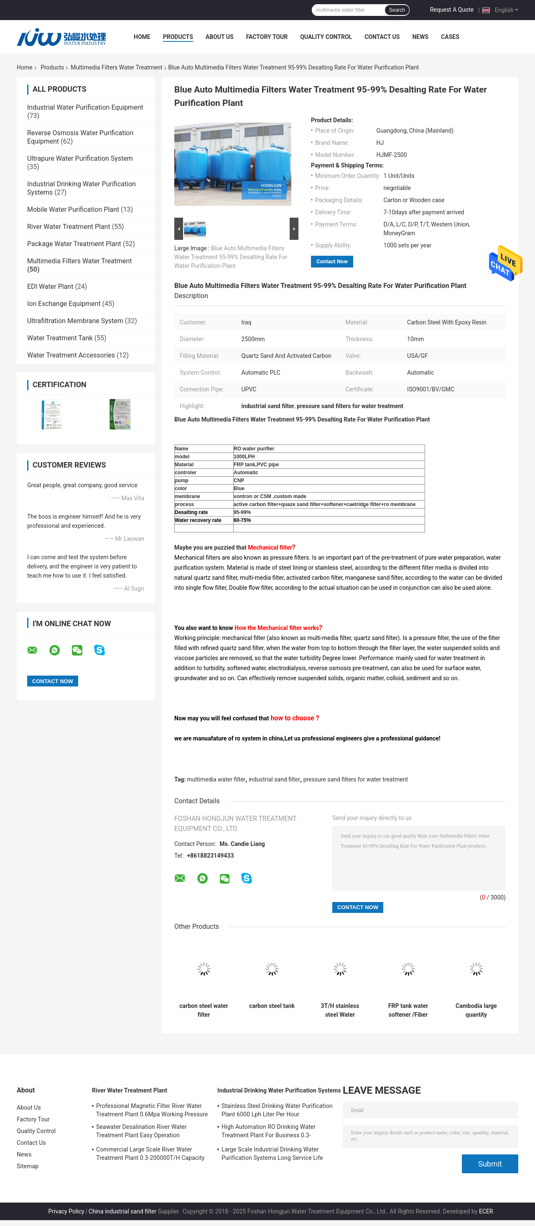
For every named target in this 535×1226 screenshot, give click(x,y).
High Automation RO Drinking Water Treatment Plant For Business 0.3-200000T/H (269, 1132)
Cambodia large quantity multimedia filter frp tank (476, 1010)
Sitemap (27, 1166)
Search (397, 10)
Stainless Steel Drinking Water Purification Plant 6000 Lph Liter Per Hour (277, 1110)
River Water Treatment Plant (68, 227)
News (420, 36)
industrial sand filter (274, 779)
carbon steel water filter (203, 1010)
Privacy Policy (66, 1211)
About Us (220, 36)
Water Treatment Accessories (71, 355)
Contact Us (382, 36)
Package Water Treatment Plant (74, 244)
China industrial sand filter (122, 1211)
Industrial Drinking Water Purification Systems (279, 1090)
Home (142, 36)
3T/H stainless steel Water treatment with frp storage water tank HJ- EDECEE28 (340, 1010)
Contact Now (332, 261)
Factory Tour (267, 36)
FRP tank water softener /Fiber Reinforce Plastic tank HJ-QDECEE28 (408, 1010)
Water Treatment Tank (60, 338)
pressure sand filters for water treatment (355, 779)
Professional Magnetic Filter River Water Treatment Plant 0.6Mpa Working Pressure (152, 1110)
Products (178, 36)
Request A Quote (452, 9)
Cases (450, 36)
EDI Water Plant (50, 286)
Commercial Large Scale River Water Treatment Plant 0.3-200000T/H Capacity (150, 1153)
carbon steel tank (272, 1005)
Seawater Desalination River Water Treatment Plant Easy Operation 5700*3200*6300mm (141, 1132)
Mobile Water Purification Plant (73, 209)
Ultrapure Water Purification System (80, 158)
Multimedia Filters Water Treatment (116, 67)
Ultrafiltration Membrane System (75, 321)
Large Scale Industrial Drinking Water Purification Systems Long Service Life (272, 1153)
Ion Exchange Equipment (64, 304)
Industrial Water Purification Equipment (85, 107)
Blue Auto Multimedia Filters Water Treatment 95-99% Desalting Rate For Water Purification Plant (230, 257)
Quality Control (326, 36)
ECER (486, 1211)
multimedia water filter (216, 779)
